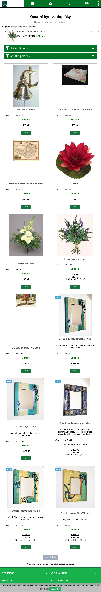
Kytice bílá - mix (26, 264)
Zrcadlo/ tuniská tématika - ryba (75, 339)
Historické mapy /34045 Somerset (26, 184)
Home (37, 22)
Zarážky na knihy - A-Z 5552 (26, 348)
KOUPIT (25, 133)
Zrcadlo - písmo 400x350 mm (26, 511)
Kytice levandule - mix (31, 31)
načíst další (50, 557)
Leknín (75, 184)
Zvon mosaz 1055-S (26, 110)
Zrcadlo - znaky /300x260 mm (75, 513)
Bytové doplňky (49, 22)
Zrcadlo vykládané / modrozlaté (75, 423)
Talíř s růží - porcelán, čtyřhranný (75, 110)
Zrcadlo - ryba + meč (26, 427)
